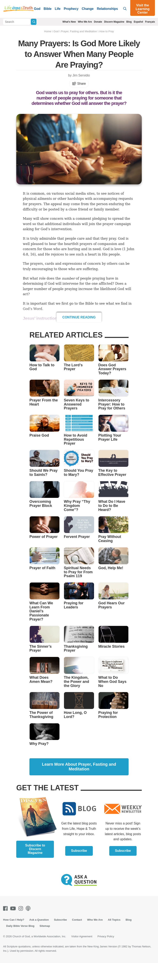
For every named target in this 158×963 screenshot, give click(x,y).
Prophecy (71, 8)
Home (47, 31)
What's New (69, 21)
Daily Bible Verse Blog (20, 925)
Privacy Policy (106, 936)
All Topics (114, 919)
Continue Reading (79, 317)
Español (138, 21)
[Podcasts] (29, 908)
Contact (77, 919)
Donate (98, 21)
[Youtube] (13, 908)
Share (79, 83)
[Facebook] (6, 908)
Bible (47, 8)
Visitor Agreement (81, 936)
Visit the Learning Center (143, 8)
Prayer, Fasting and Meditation (79, 31)
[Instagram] (22, 908)
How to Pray (106, 31)
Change (87, 8)
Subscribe (79, 850)
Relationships (107, 8)
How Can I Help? (13, 919)
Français (150, 21)
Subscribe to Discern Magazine (35, 849)
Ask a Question (39, 919)
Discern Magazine (114, 21)
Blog (129, 21)
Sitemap (45, 925)
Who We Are (85, 21)
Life (57, 8)
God (37, 8)
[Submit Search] (33, 22)
